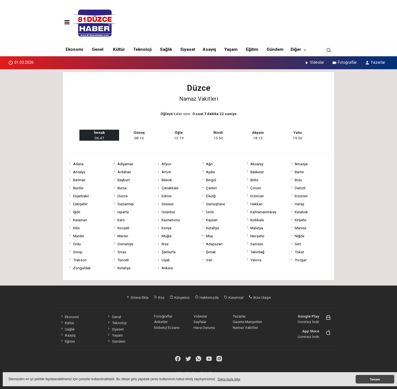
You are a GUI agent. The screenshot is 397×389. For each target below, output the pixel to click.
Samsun (256, 244)
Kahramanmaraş (263, 212)
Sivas (121, 252)
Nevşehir (257, 236)
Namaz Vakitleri (245, 327)
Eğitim (252, 49)
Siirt (298, 244)
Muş (209, 236)
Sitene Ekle (137, 297)
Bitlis (254, 180)
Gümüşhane (215, 204)
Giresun (168, 204)
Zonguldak (82, 268)
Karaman (80, 220)
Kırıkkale (257, 220)
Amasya (301, 164)
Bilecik (167, 180)
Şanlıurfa (169, 252)
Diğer (296, 49)
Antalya (79, 172)
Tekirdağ (257, 252)
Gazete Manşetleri (247, 321)
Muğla (166, 236)
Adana (78, 164)
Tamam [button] (375, 379)
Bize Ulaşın (260, 297)
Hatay (299, 204)
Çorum (255, 188)
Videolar (314, 62)
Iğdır (76, 212)
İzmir (210, 212)
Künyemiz (180, 297)
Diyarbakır (81, 196)
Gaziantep (125, 204)
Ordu (77, 244)
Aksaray (256, 164)
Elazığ (211, 196)
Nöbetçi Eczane (166, 327)
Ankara (167, 268)
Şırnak (211, 252)
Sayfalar (200, 321)
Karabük (301, 212)
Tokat (299, 252)
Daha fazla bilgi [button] (229, 379)
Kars (121, 220)
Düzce (122, 196)
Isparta (123, 212)
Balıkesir (257, 172)
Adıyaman (125, 164)
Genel (97, 49)
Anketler (161, 321)
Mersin (122, 236)
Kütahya (212, 228)
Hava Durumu (204, 327)
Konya (166, 228)
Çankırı (211, 188)
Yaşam (231, 49)
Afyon (166, 164)
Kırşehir (301, 220)
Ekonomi (74, 49)
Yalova (255, 260)
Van (209, 260)
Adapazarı (214, 244)
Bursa (122, 188)
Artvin (166, 172)
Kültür (119, 49)
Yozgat (301, 260)
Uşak (166, 260)
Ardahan (124, 172)
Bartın (299, 172)
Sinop (77, 252)
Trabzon (80, 260)
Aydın (210, 172)
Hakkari (256, 204)
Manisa (300, 228)
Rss (159, 297)
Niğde (299, 236)
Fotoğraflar (344, 62)
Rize (165, 244)
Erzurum (301, 196)
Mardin (78, 236)
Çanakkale (170, 188)
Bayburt (123, 180)
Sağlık (166, 49)
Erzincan (257, 196)
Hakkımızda (207, 297)
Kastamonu (171, 220)
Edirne (166, 196)
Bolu (298, 180)
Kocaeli (123, 228)
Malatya (256, 228)
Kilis (76, 228)
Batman (79, 180)
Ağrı (209, 164)
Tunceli (123, 260)
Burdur (78, 188)
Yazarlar (375, 62)
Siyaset (187, 49)
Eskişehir (80, 204)
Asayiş (209, 49)
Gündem (275, 49)
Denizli (300, 188)
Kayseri (212, 220)
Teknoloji (142, 49)
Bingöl (211, 180)
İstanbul (168, 212)
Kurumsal (233, 297)
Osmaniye (125, 244)
